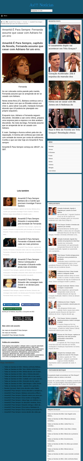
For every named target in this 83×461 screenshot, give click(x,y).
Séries (51, 161)
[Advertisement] (64, 187)
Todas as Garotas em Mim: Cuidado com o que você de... (23, 379)
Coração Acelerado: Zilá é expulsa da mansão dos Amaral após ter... (62, 76)
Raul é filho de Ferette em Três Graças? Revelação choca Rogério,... (64, 133)
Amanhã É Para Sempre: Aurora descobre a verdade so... (23, 391)
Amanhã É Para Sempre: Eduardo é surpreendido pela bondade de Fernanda (29, 221)
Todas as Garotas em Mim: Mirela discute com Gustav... (23, 372)
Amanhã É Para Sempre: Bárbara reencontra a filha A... (23, 393)
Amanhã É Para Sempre (10, 335)
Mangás (51, 167)
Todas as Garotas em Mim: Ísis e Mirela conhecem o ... (22, 369)
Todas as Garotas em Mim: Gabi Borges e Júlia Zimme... (23, 383)
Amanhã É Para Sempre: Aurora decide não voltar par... (23, 412)
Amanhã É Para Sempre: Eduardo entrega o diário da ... (23, 405)
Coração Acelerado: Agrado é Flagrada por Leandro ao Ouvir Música (66, 210)
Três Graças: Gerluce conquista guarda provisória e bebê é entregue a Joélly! (68, 320)
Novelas (22, 335)
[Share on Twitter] (11, 304)
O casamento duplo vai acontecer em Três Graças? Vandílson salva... (63, 48)
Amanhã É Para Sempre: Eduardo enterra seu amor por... (23, 395)
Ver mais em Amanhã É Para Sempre (14, 330)
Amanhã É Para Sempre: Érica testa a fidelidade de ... (22, 407)
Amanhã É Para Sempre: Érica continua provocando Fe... (23, 409)
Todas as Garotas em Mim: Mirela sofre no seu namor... (23, 376)
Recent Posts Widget (53, 137)
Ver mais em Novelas (9, 333)
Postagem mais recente (18, 318)
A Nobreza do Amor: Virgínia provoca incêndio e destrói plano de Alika (68, 304)
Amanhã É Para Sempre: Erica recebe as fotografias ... (22, 398)
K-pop (50, 155)
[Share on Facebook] (30, 304)
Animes (51, 164)
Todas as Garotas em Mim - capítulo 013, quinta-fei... (22, 386)
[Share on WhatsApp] (12, 308)
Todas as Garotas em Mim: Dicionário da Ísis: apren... (22, 381)
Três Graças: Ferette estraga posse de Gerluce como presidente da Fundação (68, 257)
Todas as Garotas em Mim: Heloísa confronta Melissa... (23, 367)
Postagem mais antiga (28, 318)
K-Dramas (52, 152)
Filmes (51, 158)
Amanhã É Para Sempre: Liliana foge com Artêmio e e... (23, 400)
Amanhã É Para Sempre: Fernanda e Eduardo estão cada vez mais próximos (29, 241)
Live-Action (52, 171)
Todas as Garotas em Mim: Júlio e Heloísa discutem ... (22, 374)
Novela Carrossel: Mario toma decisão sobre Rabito (21, 388)
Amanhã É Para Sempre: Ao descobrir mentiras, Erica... (23, 402)
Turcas (51, 149)
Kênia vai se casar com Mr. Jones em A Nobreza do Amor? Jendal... (62, 104)
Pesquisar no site (36, 10)
